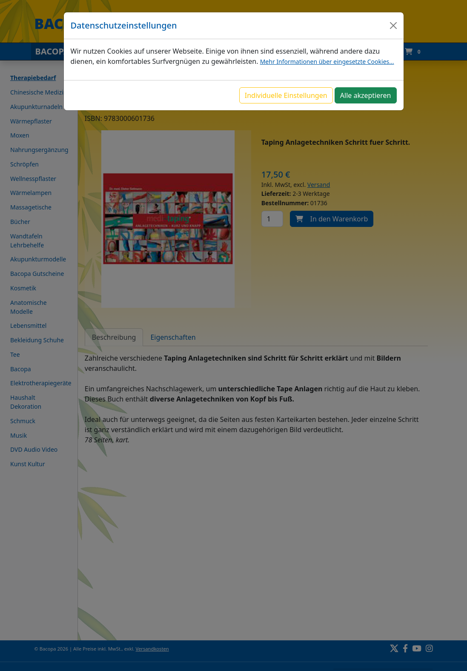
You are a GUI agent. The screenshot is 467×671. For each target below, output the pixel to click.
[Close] (393, 25)
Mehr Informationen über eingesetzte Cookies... (327, 61)
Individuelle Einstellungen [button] (286, 95)
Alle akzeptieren (365, 95)
